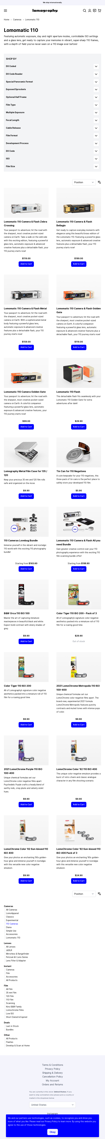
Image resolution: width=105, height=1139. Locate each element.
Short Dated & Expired (16, 1017)
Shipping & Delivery (52, 1072)
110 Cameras (12, 924)
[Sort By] (84, 182)
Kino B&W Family (14, 1007)
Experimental (12, 920)
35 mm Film (11, 992)
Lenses (7, 943)
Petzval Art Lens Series (17, 957)
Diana (8, 927)
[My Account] (89, 10)
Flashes (9, 1042)
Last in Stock (12, 1026)
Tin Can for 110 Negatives (71, 471)
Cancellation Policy (52, 1076)
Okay (53, 1132)
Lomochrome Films (15, 1010)
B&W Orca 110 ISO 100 (17, 613)
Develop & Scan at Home (18, 1045)
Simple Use (11, 931)
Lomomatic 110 (13, 938)
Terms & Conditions (52, 1064)
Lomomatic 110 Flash (68, 391)
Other (7, 1035)
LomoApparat (12, 913)
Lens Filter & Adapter (16, 960)
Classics (10, 917)
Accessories (12, 934)
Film (8, 973)
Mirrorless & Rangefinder (17, 954)
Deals (7, 1022)
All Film (9, 989)
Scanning (10, 1003)
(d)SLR (9, 950)
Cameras (17, 19)
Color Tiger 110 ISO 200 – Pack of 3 (76, 613)
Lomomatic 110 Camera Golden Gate (25, 391)
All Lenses (10, 947)
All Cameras (11, 910)
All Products (11, 980)
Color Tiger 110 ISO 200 (17, 685)
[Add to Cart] (26, 264)
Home (6, 19)
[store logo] (45, 10)
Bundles (10, 1029)
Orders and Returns (52, 1084)
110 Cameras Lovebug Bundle (21, 540)
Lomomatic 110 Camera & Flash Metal (25, 308)
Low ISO (10, 1013)
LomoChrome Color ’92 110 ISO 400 (76, 769)
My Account (52, 1080)
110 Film (9, 1000)
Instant (7, 966)
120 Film (10, 996)
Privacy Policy (52, 1068)
